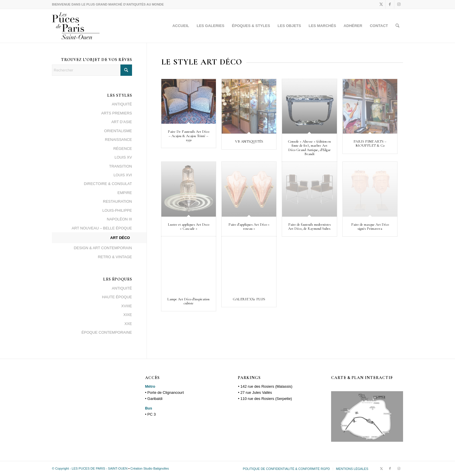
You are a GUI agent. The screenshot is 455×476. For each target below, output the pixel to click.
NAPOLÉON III (119, 219)
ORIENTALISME (118, 131)
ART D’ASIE (121, 122)
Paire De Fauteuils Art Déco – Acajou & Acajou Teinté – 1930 (188, 135)
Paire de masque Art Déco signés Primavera (370, 226)
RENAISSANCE (118, 139)
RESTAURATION (117, 201)
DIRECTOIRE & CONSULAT (108, 184)
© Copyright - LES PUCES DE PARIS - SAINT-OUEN (90, 468)
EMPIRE (125, 193)
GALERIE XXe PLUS (249, 299)
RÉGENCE (122, 148)
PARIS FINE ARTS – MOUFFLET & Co (370, 143)
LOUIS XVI (122, 175)
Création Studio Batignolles (149, 468)
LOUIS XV (123, 157)
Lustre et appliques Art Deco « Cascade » (188, 226)
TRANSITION (120, 166)
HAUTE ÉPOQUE (117, 297)
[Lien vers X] (381, 4)
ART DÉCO (120, 238)
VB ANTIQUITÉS (249, 141)
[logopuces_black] (76, 26)
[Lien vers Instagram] (398, 4)
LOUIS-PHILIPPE (117, 210)
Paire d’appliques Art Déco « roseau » (249, 226)
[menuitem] (181, 26)
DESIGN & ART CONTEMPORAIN (103, 248)
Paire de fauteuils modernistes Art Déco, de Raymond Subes (309, 226)
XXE (128, 323)
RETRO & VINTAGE (115, 257)
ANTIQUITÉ (122, 104)
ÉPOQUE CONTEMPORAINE (107, 332)
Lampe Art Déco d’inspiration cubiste (188, 301)
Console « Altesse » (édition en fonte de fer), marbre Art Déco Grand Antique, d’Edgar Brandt (309, 147)
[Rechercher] (397, 26)
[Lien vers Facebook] (390, 4)
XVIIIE (126, 306)
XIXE (127, 314)
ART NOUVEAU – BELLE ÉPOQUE (102, 228)
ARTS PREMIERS (116, 113)
